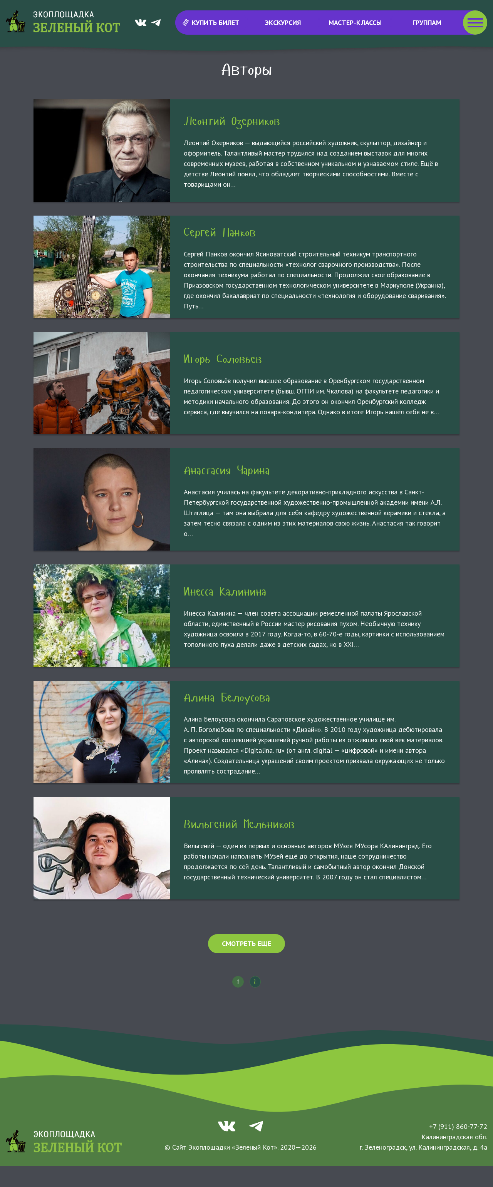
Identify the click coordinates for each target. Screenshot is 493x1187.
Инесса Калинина (225, 612)
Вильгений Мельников (239, 844)
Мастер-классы (355, 22)
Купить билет (211, 22)
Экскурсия (283, 22)
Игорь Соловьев (223, 379)
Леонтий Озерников (232, 141)
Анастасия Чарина (227, 491)
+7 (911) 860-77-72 (458, 1147)
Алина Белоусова (227, 718)
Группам (427, 22)
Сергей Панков (220, 253)
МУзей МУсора (240, 65)
